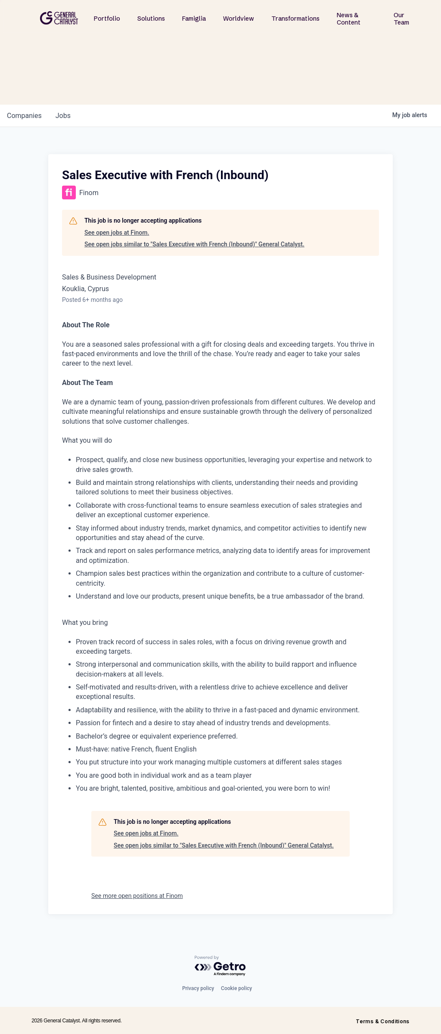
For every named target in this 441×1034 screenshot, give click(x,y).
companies (24, 116)
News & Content (348, 18)
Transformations (295, 18)
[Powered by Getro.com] (220, 966)
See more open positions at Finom (137, 895)
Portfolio (107, 18)
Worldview (238, 18)
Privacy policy (198, 988)
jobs (63, 116)
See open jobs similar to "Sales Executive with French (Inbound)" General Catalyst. (194, 244)
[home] (59, 18)
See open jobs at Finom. (116, 232)
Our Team (401, 18)
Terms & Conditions (382, 1021)
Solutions (151, 18)
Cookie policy (236, 988)
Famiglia (194, 18)
